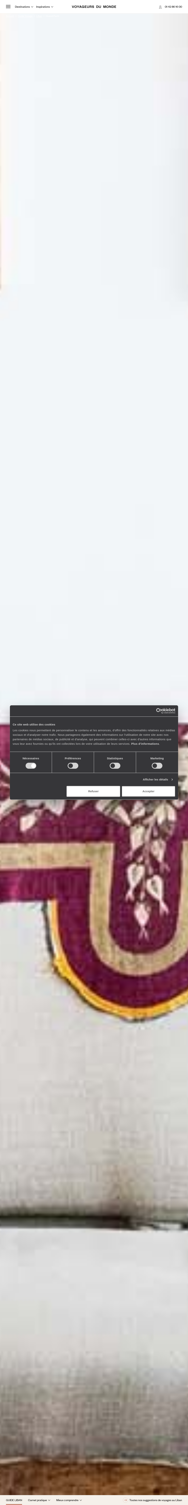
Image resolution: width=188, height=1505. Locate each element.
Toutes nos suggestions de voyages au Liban (152, 1500)
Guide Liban (14, 1500)
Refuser (93, 791)
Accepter (148, 791)
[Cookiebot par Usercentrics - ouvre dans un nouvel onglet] (159, 711)
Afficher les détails (155, 779)
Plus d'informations (145, 743)
